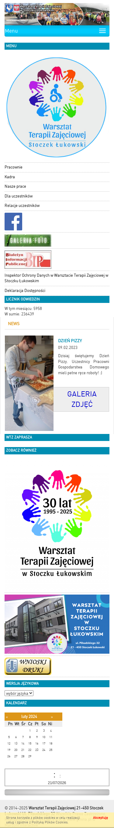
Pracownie (13, 167)
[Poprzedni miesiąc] (7, 717)
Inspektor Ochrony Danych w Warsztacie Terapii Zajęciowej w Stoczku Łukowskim (56, 278)
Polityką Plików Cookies (49, 822)
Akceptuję (100, 818)
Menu (11, 31)
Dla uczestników (19, 196)
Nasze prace (15, 186)
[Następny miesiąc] (52, 717)
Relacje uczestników (22, 205)
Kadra (10, 177)
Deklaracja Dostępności (25, 290)
